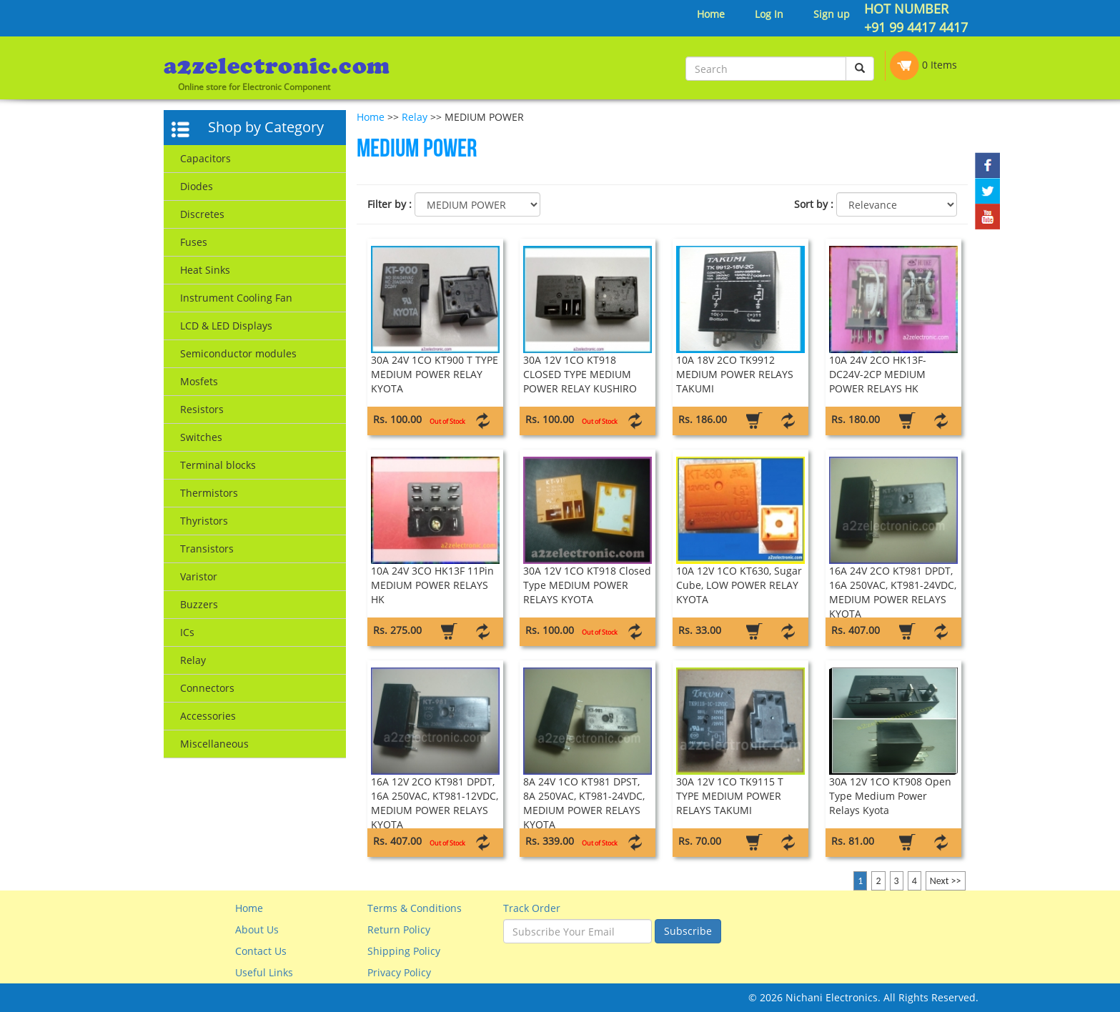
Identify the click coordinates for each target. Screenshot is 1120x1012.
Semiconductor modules (238, 353)
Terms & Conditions (414, 908)
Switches (201, 437)
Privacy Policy (399, 972)
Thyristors (204, 520)
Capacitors (205, 158)
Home (711, 14)
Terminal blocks (218, 465)
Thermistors (209, 493)
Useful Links (264, 972)
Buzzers (199, 604)
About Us (257, 929)
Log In (769, 14)
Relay (193, 660)
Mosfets (199, 381)
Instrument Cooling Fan (236, 297)
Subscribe (688, 931)
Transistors (207, 548)
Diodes (196, 186)
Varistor (198, 576)
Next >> (945, 881)
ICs (187, 632)
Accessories (208, 716)
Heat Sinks (205, 270)
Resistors (202, 409)
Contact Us (261, 951)
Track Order (531, 908)
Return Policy (398, 929)
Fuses (193, 242)
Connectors (207, 688)
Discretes (202, 214)
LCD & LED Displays (226, 325)
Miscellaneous (214, 743)
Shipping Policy (403, 951)
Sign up (831, 14)
